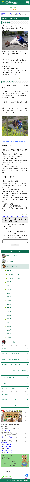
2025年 (9, 282)
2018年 (9, 308)
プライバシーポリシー (7, 437)
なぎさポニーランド (12, 261)
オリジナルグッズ (7, 394)
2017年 (9, 312)
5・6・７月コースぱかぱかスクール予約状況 (14, 371)
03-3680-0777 (9, 444)
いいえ (10, 228)
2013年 (9, 326)
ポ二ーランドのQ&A (8, 378)
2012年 (9, 330)
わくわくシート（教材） (9, 389)
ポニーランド (19, 13)
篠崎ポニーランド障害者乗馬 (10, 354)
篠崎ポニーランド (11, 256)
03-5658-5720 (9, 453)
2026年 (9, 271)
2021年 (9, 297)
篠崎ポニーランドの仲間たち (10, 359)
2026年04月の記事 (14, 275)
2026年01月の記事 (14, 278)
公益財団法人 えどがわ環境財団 (7, 13)
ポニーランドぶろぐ (5, 14)
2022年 (9, 293)
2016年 (9, 315)
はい (5, 228)
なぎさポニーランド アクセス (11, 405)
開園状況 (4, 348)
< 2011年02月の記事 (7, 216)
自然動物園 (4, 442)
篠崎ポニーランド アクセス (10, 400)
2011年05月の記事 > (22, 216)
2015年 (9, 319)
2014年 (9, 323)
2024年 (9, 286)
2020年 (9, 301)
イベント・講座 (10, 342)
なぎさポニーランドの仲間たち (11, 365)
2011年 (9, 334)
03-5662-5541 (8, 431)
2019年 (9, 304)
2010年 (9, 338)
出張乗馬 (4, 383)
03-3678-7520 (9, 449)
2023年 (9, 289)
